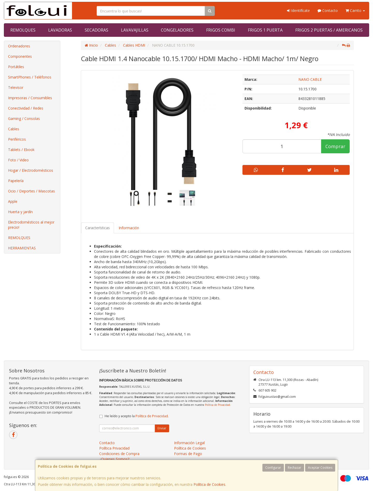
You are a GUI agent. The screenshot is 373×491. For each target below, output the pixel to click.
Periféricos (17, 139)
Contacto (328, 10)
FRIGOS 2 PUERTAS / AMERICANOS (329, 30)
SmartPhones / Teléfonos (29, 77)
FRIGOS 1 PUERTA (265, 30)
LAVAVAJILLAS (134, 30)
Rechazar (294, 467)
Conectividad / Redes (25, 108)
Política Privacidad (114, 448)
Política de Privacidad (217, 405)
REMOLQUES (22, 30)
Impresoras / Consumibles (30, 97)
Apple (12, 201)
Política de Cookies (209, 484)
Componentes (20, 56)
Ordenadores (19, 46)
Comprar (335, 146)
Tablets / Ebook (21, 149)
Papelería (16, 180)
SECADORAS (96, 30)
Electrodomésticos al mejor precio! (31, 225)
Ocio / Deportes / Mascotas (31, 191)
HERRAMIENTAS (22, 247)
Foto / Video (18, 159)
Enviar (161, 428)
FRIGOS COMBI (220, 30)
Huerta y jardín (20, 211)
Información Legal (189, 442)
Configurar (273, 467)
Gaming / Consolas (24, 118)
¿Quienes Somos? (114, 459)
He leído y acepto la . (137, 416)
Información (129, 227)
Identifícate (298, 10)
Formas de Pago (188, 453)
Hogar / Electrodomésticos (30, 170)
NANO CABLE (310, 79)
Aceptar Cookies (320, 467)
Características (97, 227)
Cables (13, 128)
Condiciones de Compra (119, 453)
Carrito (355, 10)
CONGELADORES (177, 30)
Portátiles (16, 66)
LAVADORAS (60, 30)
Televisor (15, 87)
